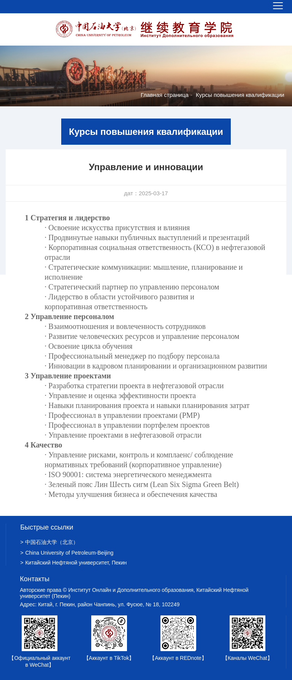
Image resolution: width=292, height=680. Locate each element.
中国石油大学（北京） (49, 542)
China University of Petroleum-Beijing (66, 553)
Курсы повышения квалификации (240, 95)
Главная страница (165, 95)
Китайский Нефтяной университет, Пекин (73, 563)
